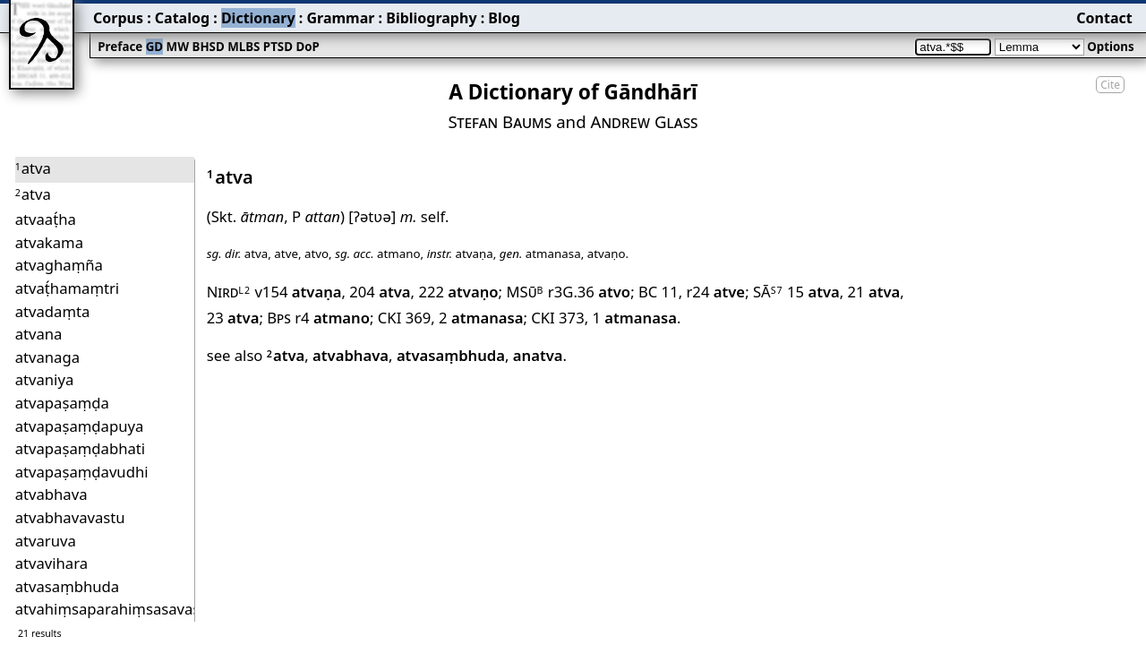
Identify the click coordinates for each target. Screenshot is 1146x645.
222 (458, 291)
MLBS (243, 47)
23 (233, 317)
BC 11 (658, 291)
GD (154, 47)
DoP (307, 47)
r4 (332, 317)
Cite (1110, 84)
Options (1110, 47)
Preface (120, 47)
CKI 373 (557, 317)
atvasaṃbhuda (451, 355)
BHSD (208, 47)
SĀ (768, 291)
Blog (504, 18)
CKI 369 (404, 317)
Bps (279, 317)
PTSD (278, 47)
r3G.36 (589, 291)
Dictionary (258, 18)
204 (379, 291)
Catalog (182, 18)
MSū (524, 291)
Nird (229, 291)
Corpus (118, 18)
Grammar (340, 18)
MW (178, 47)
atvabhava (350, 355)
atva (285, 355)
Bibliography (431, 18)
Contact (1104, 18)
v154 (297, 291)
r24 (715, 291)
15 (813, 291)
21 (874, 291)
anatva (538, 355)
